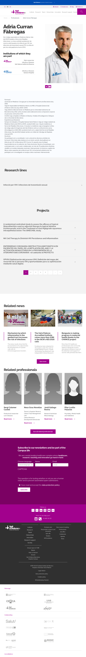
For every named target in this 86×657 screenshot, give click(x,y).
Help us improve (33, 552)
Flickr (53, 510)
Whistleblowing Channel (42, 580)
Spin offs (48, 533)
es (10, 6)
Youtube (49, 510)
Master (33, 550)
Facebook (37, 510)
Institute (30, 527)
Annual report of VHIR (33, 548)
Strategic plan (48, 527)
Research (38, 12)
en (7, 6)
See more (43, 361)
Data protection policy (42, 573)
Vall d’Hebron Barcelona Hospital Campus (33, 558)
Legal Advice (41, 570)
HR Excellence (48, 538)
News (62, 538)
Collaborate (62, 534)
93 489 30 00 (47, 518)
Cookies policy (42, 577)
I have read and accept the (40, 485)
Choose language (25, 462)
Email (49, 86)
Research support (67, 12)
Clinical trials (50, 12)
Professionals (62, 529)
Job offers (62, 531)
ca (4, 6)
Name (37, 462)
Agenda (63, 536)
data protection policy (51, 485)
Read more (8, 419)
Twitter (33, 510)
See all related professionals (43, 431)
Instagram (45, 510)
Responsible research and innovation (48, 530)
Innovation (58, 12)
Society (75, 12)
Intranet (33, 555)
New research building (62, 527)
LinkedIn (46, 86)
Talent (43, 12)
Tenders (48, 536)
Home (5, 18)
